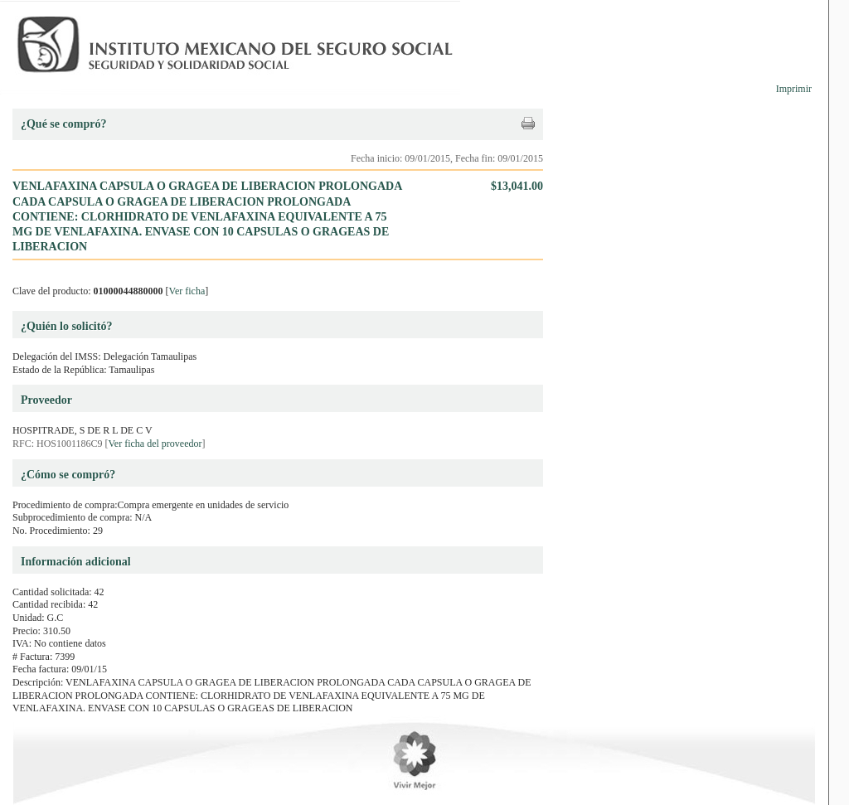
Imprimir (794, 89)
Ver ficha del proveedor (155, 443)
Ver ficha (187, 291)
